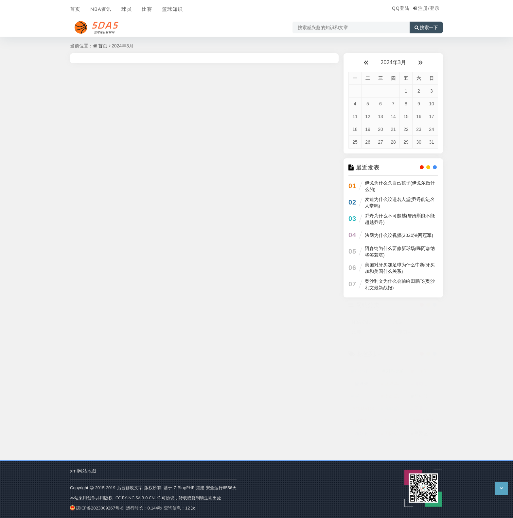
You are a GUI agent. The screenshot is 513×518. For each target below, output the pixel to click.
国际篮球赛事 (425, 374)
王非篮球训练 (425, 411)
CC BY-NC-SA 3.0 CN (135, 498)
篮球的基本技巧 (395, 424)
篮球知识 (172, 9)
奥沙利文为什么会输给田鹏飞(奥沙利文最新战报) (400, 284)
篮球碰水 (365, 411)
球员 (126, 9)
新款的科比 (366, 436)
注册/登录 (429, 8)
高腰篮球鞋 (395, 411)
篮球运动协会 (425, 387)
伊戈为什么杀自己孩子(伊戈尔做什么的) (400, 186)
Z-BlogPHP (184, 488)
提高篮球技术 (395, 399)
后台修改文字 (130, 488)
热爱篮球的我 (425, 436)
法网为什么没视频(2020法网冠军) (399, 235)
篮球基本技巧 (395, 387)
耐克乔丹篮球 (366, 424)
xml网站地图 (83, 471)
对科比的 (395, 374)
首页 (75, 9)
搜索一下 (426, 27)
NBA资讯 (101, 9)
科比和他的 (366, 374)
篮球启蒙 (425, 424)
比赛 (147, 9)
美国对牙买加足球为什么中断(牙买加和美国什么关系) (400, 267)
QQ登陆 (401, 8)
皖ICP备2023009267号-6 (96, 508)
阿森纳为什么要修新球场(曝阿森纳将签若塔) (400, 251)
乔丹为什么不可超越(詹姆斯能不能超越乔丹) (400, 218)
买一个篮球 (366, 399)
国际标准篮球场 (395, 436)
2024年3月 (393, 62)
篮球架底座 (366, 387)
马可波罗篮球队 (425, 399)
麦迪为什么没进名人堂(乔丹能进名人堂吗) (400, 202)
